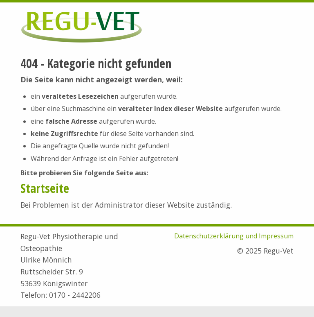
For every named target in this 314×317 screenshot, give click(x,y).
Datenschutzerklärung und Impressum (234, 235)
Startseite (44, 188)
